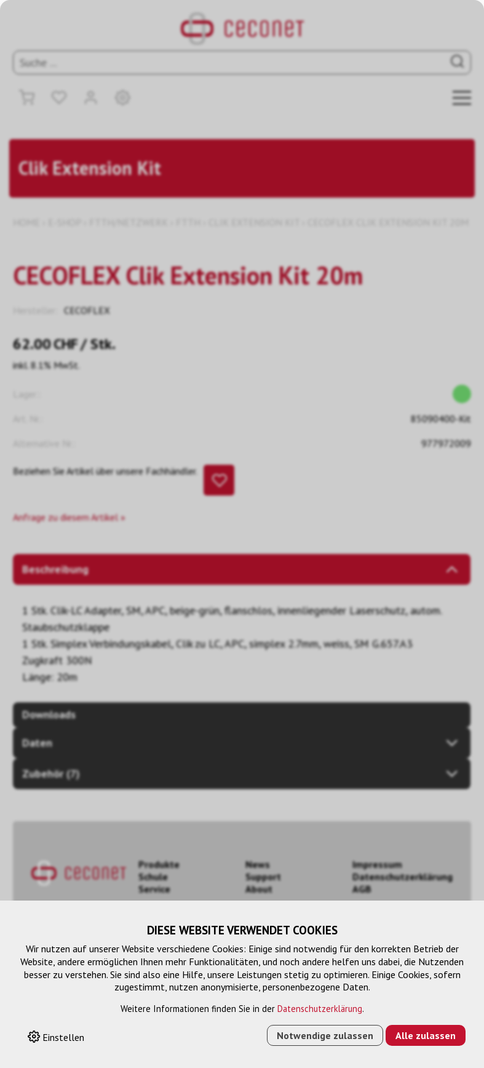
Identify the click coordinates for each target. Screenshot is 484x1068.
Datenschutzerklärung (319, 1008)
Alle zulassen (425, 1035)
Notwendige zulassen (325, 1035)
